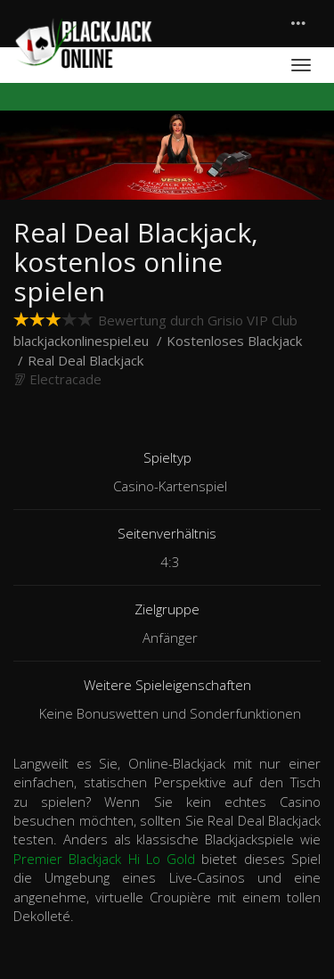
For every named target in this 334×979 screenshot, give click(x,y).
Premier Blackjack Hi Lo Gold (104, 859)
